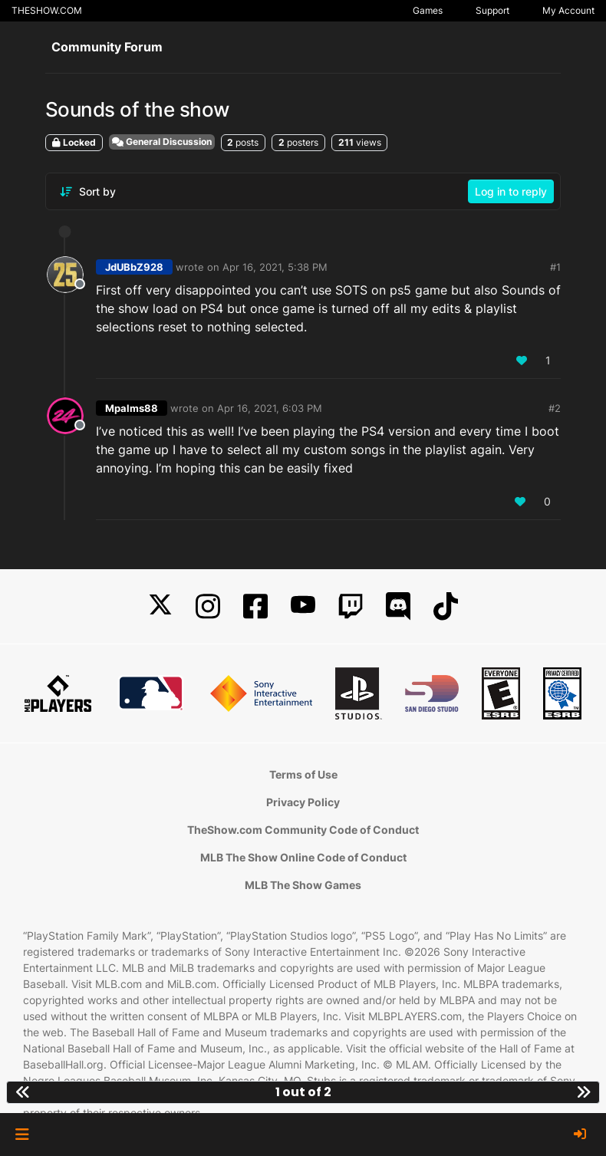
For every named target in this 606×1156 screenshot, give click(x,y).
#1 (555, 267)
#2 (554, 408)
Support (492, 10)
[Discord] (398, 606)
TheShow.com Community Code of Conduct (303, 829)
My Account (568, 10)
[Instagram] (208, 606)
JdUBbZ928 (134, 267)
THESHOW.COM (47, 10)
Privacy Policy (303, 802)
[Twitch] (350, 606)
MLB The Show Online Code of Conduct (303, 857)
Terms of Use (303, 774)
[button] (22, 1134)
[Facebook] (255, 606)
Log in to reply (511, 191)
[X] (160, 606)
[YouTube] (303, 606)
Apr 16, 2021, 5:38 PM (275, 267)
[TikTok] (445, 606)
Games (428, 10)
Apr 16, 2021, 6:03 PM (269, 408)
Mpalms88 (131, 408)
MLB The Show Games (303, 884)
